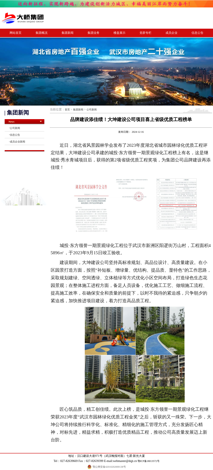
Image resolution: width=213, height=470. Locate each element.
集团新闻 (67, 32)
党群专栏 (145, 32)
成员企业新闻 (17, 141)
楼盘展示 (119, 32)
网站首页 (16, 32)
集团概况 (41, 32)
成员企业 (171, 32)
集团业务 (93, 32)
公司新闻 (15, 128)
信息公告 (197, 32)
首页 (67, 109)
